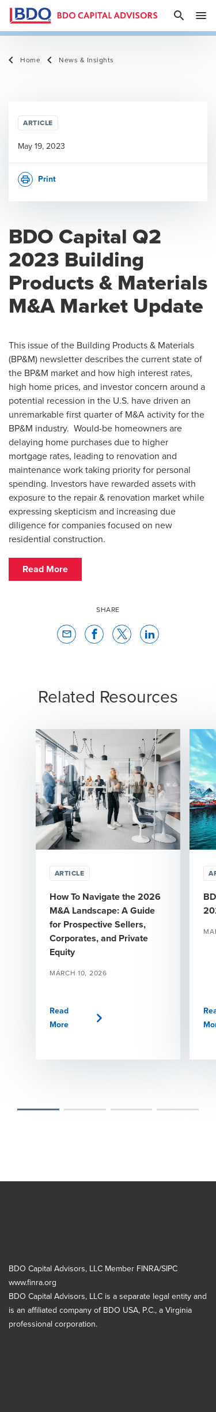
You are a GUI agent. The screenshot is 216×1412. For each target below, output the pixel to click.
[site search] (179, 15)
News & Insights (86, 60)
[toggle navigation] (201, 15)
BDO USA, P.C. (129, 1310)
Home (30, 60)
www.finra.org (32, 1282)
